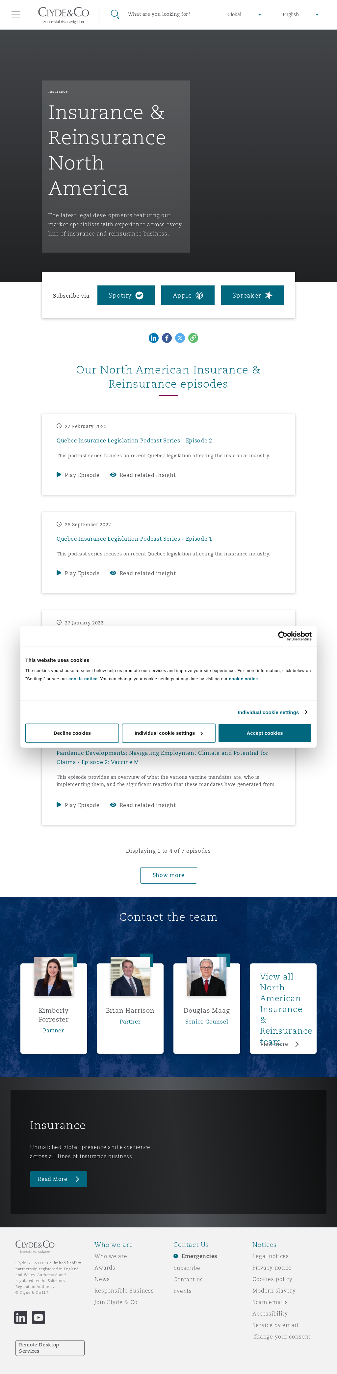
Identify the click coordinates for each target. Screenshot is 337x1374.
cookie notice (82, 678)
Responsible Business (124, 1290)
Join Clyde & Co (116, 1302)
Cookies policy (272, 1279)
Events (182, 1291)
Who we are (110, 1256)
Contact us (188, 1279)
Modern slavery (274, 1290)
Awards (105, 1267)
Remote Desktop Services (39, 1348)
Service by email (275, 1325)
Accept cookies (264, 733)
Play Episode (82, 475)
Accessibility (270, 1313)
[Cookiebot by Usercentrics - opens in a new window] (283, 636)
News (102, 1279)
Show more (169, 875)
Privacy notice (272, 1267)
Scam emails (270, 1302)
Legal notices (270, 1256)
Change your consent (281, 1336)
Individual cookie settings (268, 712)
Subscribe (186, 1268)
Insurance (58, 91)
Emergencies (199, 1256)
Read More (52, 1179)
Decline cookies (72, 733)
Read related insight (148, 475)
